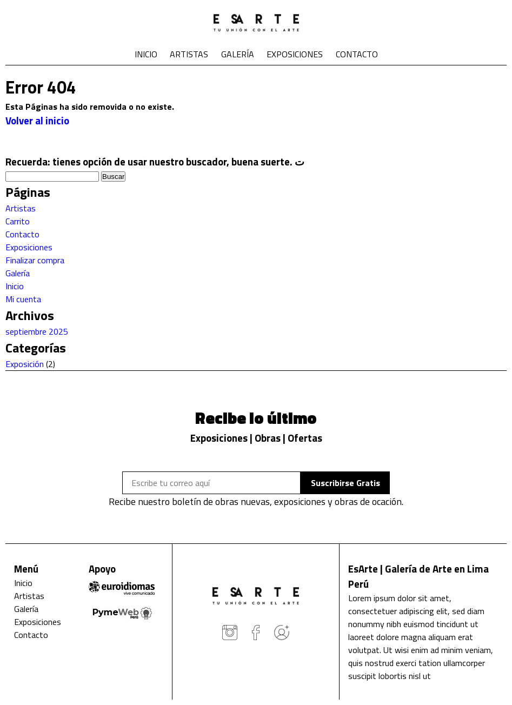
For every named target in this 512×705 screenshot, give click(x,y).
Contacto (357, 54)
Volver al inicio (37, 120)
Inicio (146, 54)
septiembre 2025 (36, 331)
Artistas (189, 54)
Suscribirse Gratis (345, 482)
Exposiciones (295, 54)
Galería (237, 54)
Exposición (24, 363)
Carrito (17, 221)
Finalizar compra (34, 260)
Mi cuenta (23, 298)
